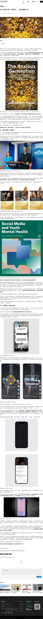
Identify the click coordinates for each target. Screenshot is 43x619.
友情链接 (21, 610)
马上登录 (38, 576)
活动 (28, 1)
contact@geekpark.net (9, 606)
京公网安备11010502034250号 (14, 617)
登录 (41, 1)
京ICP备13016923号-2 (4, 617)
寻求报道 (21, 606)
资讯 (23, 1)
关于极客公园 (22, 604)
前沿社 (33, 1)
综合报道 (2, 6)
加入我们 (21, 608)
